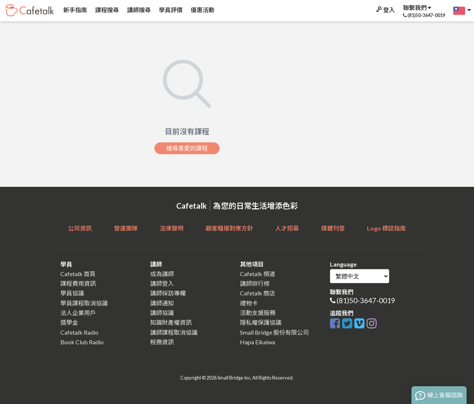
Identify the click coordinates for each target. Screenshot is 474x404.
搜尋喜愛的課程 (187, 148)
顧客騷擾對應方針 (229, 228)
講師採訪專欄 (168, 293)
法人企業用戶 (78, 312)
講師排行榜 (255, 283)
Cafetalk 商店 (257, 293)
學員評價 (170, 9)
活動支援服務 (258, 312)
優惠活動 (202, 9)
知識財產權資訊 (171, 322)
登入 (385, 9)
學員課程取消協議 (84, 303)
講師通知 (162, 303)
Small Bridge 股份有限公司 (274, 332)
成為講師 (162, 273)
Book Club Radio (82, 341)
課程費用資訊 (78, 283)
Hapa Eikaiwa (257, 341)
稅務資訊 (162, 341)
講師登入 (162, 283)
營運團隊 (126, 228)
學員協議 (72, 293)
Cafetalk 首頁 (78, 273)
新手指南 (74, 9)
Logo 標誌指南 (386, 228)
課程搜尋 (106, 9)
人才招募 (287, 228)
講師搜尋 (138, 9)
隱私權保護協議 (260, 322)
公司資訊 (80, 228)
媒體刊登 (333, 228)
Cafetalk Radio (79, 332)
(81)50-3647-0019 (366, 300)
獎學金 (69, 322)
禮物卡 (249, 303)
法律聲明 (172, 228)
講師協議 (162, 312)
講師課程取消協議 (174, 332)
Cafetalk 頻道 (257, 273)
